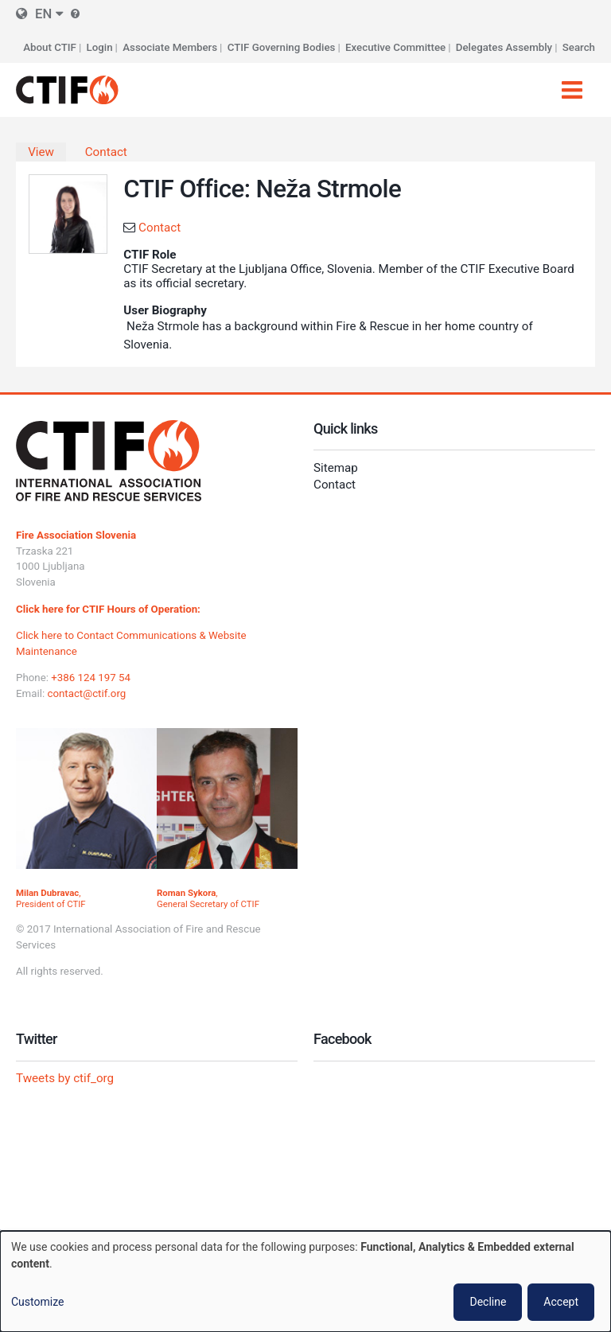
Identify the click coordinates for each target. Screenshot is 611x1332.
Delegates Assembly (504, 47)
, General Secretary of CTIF (208, 898)
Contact (106, 152)
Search (578, 47)
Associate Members (170, 47)
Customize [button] (37, 1301)
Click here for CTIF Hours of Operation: (108, 609)
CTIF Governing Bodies (282, 47)
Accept (560, 1301)
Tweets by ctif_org (65, 1078)
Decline (487, 1301)
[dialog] (305, 1281)
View (41, 152)
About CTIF (49, 47)
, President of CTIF (51, 898)
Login (100, 47)
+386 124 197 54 (90, 678)
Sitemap (335, 468)
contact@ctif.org (86, 693)
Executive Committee (395, 47)
